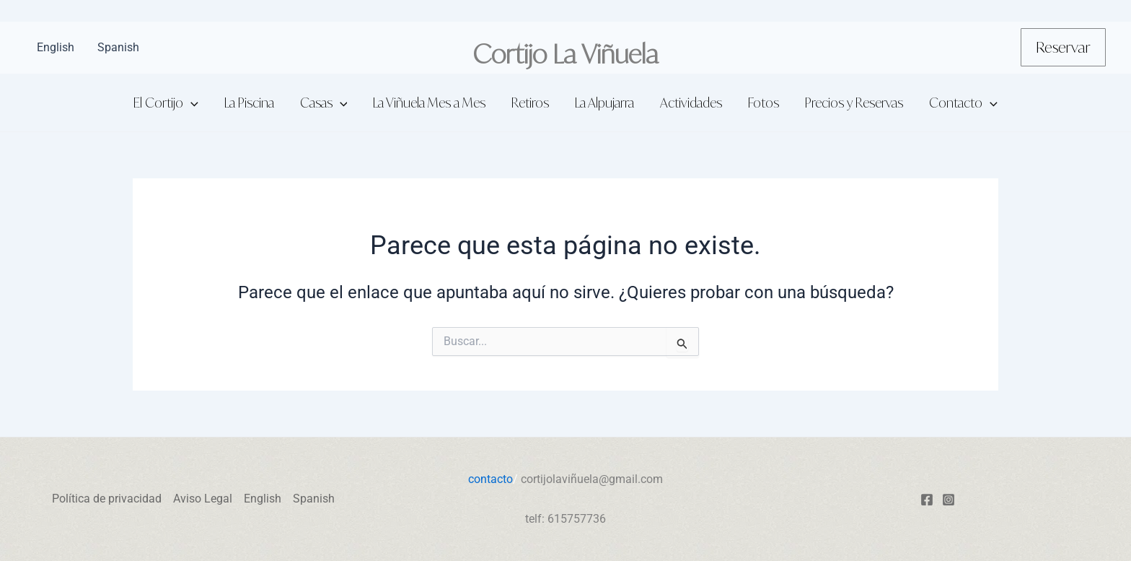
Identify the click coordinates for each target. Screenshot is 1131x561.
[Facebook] (926, 499)
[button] (1063, 47)
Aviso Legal (202, 498)
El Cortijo (165, 102)
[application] (190, 102)
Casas (324, 102)
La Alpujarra (604, 102)
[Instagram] (948, 499)
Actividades (691, 102)
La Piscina (249, 102)
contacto (490, 479)
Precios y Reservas (854, 102)
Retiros (530, 102)
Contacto (963, 102)
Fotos (763, 102)
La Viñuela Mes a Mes (429, 102)
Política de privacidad (107, 498)
